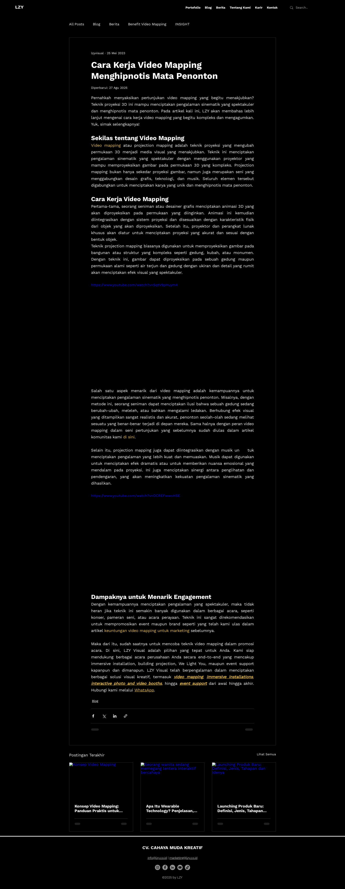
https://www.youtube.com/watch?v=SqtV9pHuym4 (134, 285)
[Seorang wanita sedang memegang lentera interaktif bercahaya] (172, 780)
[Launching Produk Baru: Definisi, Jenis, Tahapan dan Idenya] (244, 780)
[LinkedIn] (172, 867)
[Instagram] (157, 867)
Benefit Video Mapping (147, 24)
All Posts (76, 24)
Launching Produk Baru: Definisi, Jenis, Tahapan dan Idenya (240, 808)
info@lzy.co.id (157, 857)
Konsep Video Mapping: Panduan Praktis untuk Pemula (97, 808)
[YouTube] (180, 867)
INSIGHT (182, 24)
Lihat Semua (266, 754)
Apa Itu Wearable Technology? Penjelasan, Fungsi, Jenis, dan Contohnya (170, 808)
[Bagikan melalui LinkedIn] (115, 716)
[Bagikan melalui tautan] (125, 716)
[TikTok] (187, 867)
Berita (114, 24)
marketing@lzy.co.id (183, 857)
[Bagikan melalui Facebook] (93, 716)
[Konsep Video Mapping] (101, 780)
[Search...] (306, 8)
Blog (96, 24)
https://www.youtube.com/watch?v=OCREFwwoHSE (135, 496)
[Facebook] (165, 867)
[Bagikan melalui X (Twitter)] (104, 716)
